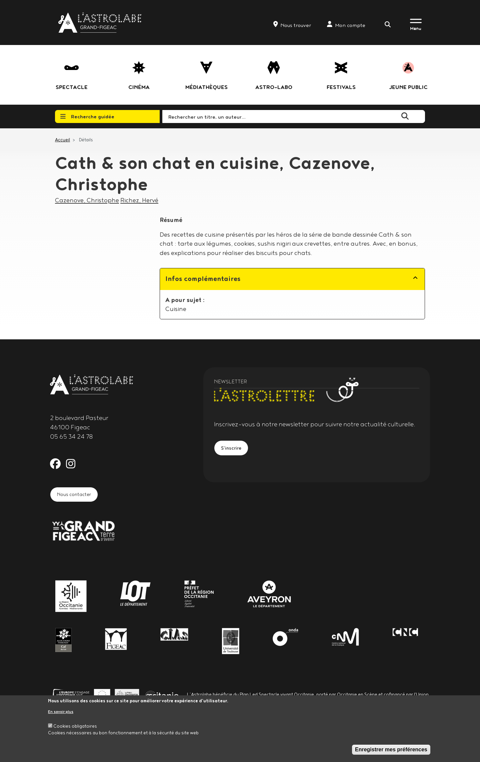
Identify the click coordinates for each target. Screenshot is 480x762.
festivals (341, 87)
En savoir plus (60, 711)
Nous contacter (79, 495)
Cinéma (139, 87)
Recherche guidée (87, 116)
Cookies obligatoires (75, 726)
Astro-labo (273, 87)
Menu (415, 28)
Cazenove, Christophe (87, 200)
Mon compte (346, 24)
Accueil (62, 139)
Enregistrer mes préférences (391, 749)
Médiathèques (206, 87)
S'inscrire (234, 449)
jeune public (408, 87)
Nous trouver (292, 24)
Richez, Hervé (139, 200)
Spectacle (72, 87)
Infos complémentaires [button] (203, 278)
